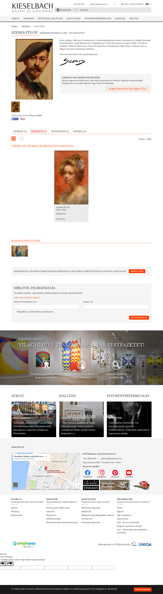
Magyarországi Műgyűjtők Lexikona (98, 507)
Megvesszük (16, 507)
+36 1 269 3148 (78, 4)
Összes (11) (79, 131)
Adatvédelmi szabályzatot (41, 303)
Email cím (88, 293)
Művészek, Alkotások (50, 18)
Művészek (26, 26)
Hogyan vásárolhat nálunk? (129, 518)
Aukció (15, 18)
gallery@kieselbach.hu (99, 4)
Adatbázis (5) (60, 131)
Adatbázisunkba (53, 510)
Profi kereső (87, 510)
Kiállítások (73, 18)
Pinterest (115, 465)
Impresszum (122, 510)
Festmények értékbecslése (58, 499)
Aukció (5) (19, 131)
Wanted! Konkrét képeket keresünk (62, 514)
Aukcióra (50, 503)
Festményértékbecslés (98, 18)
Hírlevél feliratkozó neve (25, 293)
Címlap (14, 26)
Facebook (87, 465)
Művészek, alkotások (91, 499)
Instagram (101, 465)
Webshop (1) (39, 131)
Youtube (129, 465)
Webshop (28, 18)
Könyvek (120, 18)
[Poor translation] (9, 555)
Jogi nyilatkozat (124, 507)
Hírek (119, 499)
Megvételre (51, 507)
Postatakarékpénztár (91, 514)
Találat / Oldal (145, 139)
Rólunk (133, 18)
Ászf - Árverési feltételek (128, 514)
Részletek (112, 589)
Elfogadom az (33, 303)
